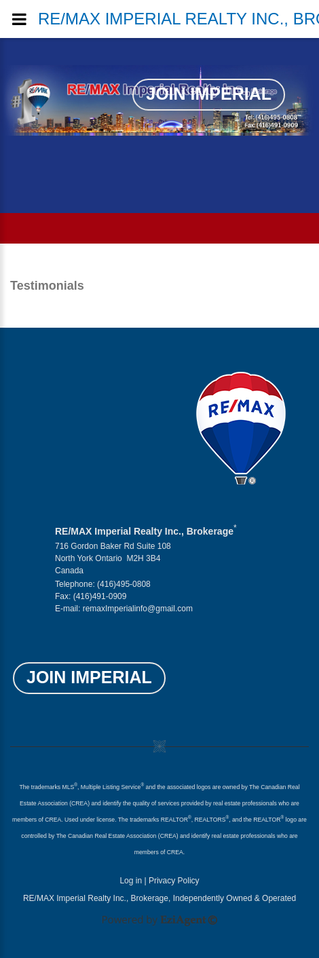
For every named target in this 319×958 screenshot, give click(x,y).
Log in (130, 880)
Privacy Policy (174, 880)
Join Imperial (208, 93)
